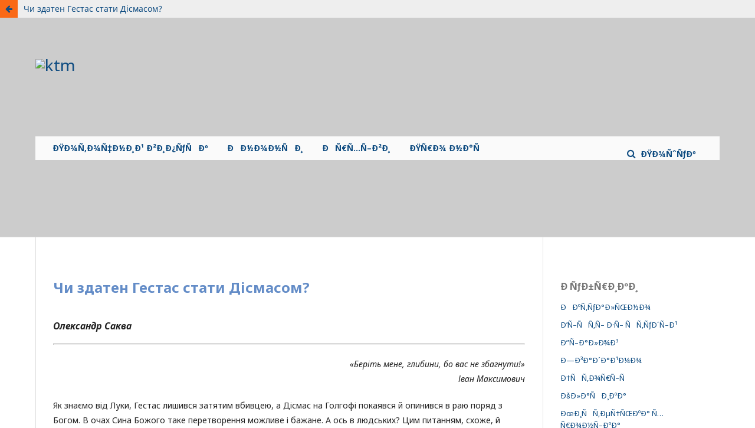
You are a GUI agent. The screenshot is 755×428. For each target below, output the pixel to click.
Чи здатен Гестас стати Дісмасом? (93, 8)
